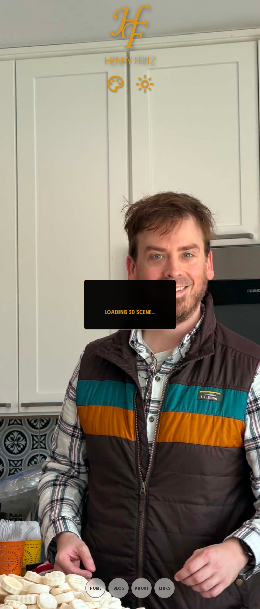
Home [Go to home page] (95, 588)
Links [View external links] (164, 588)
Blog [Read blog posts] (118, 588)
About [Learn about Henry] (142, 588)
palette (115, 83)
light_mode (144, 83)
